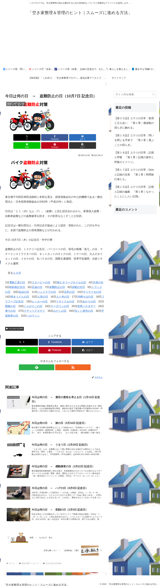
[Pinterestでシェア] (80, 137)
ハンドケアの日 (46, 283)
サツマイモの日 (92, 283)
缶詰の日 (24, 283)
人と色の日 (62, 288)
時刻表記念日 (17, 279)
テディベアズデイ (34, 302)
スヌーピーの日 (41, 274)
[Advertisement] (80, 42)
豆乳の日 (69, 283)
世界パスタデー (86, 298)
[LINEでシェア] (63, 137)
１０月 (17, 264)
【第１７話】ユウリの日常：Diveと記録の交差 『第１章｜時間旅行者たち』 (134, 174)
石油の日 (37, 279)
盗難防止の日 (57, 279)
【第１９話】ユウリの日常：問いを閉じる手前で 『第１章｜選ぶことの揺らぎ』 (134, 140)
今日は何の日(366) (14, 321)
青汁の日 (10, 302)
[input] (135, 94)
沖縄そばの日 (85, 288)
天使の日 (98, 274)
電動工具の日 (17, 274)
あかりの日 (89, 293)
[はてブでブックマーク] (46, 137)
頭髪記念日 (78, 279)
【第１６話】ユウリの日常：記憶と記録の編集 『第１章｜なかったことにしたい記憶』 (134, 191)
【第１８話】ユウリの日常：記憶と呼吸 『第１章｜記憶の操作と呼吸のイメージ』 (134, 157)
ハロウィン (33, 307)
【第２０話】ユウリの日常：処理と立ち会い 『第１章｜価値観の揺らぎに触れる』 (134, 123)
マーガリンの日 (60, 298)
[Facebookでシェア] (30, 137)
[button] (96, 137)
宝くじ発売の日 (84, 302)
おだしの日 (59, 302)
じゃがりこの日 (33, 298)
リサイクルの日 (65, 293)
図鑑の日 (10, 298)
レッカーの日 (40, 293)
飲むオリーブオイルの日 (71, 274)
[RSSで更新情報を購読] (58, 359)
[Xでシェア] (13, 137)
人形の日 (42, 288)
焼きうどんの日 (20, 288)
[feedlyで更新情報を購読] (51, 359)
